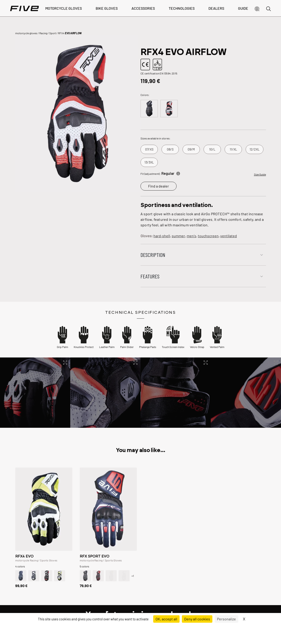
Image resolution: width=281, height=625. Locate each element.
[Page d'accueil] (24, 8)
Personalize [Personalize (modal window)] (226, 619)
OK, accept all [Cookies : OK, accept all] (166, 619)
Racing (43, 33)
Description (152, 254)
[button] (257, 8)
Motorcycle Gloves (63, 8)
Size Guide (260, 174)
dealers (216, 8)
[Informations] (178, 173)
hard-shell (161, 236)
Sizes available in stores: (155, 138)
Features (149, 276)
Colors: (145, 94)
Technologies (182, 8)
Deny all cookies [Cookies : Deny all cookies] (197, 619)
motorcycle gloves (26, 33)
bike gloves (107, 8)
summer (178, 236)
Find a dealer (158, 186)
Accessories (143, 8)
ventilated (228, 236)
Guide (243, 8)
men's (191, 236)
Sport (52, 33)
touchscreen (208, 236)
